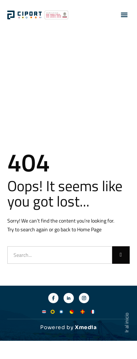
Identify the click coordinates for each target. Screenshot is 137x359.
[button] (124, 14)
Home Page (89, 229)
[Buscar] (121, 255)
